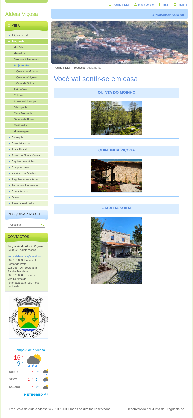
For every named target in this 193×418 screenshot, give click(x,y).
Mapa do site (146, 4)
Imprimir (183, 4)
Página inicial (62, 67)
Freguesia (79, 67)
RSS (165, 4)
